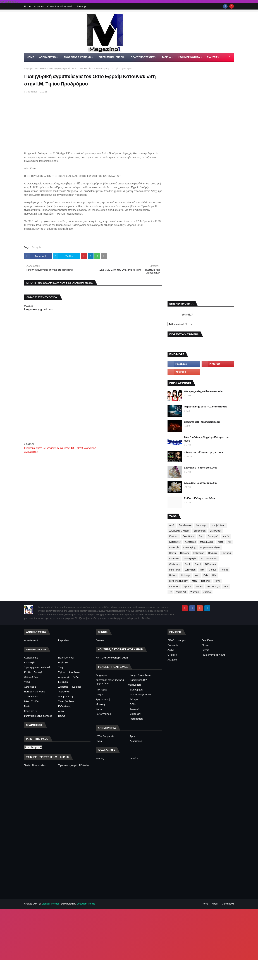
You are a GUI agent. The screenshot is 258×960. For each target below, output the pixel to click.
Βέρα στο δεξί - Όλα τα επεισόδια (202, 422)
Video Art (181, 591)
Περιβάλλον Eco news (213, 655)
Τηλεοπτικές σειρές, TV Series (73, 765)
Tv (170, 591)
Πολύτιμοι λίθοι (66, 657)
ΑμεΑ (171, 525)
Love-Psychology (178, 580)
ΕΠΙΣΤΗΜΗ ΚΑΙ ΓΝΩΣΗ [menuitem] (111, 57)
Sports (187, 586)
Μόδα (220, 541)
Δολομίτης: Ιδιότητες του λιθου (200, 483)
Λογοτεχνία (190, 541)
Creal (198, 564)
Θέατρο (134, 699)
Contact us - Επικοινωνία (60, 6)
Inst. (197, 575)
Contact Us (228, 903)
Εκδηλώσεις (215, 530)
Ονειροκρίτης (189, 547)
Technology (213, 586)
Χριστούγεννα (31, 696)
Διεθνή (171, 650)
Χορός (99, 709)
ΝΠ (229, 541)
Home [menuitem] (30, 57)
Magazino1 (31, 91)
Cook (187, 564)
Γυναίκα (134, 758)
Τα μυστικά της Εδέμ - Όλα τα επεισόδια (205, 406)
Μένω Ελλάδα (206, 541)
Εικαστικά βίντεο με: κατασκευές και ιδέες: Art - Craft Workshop (60, 448)
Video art (135, 714)
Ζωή (60, 667)
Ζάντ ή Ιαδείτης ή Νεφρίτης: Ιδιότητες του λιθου (206, 438)
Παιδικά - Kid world (34, 691)
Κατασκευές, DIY (138, 680)
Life (214, 575)
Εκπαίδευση (188, 536)
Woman (194, 591)
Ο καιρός (172, 655)
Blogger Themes (50, 903)
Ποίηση (99, 694)
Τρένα (133, 736)
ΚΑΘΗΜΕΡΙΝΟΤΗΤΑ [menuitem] (189, 57)
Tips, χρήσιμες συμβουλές (37, 667)
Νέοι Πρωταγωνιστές (140, 694)
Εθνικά (205, 645)
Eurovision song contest (38, 716)
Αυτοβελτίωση (65, 696)
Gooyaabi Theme (86, 903)
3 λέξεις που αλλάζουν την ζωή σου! (203, 452)
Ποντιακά (212, 553)
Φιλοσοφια (174, 558)
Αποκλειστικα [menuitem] (48, 57)
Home (27, 6)
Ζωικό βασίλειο (66, 701)
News (217, 580)
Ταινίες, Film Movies (35, 765)
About (215, 903)
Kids (206, 575)
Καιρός (226, 536)
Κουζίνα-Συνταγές (33, 672)
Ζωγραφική (212, 536)
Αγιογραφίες (31, 452)
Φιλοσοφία (29, 662)
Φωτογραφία (190, 558)
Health (224, 569)
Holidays (185, 575)
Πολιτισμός (199, 553)
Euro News (174, 569)
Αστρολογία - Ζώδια (68, 677)
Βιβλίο (133, 704)
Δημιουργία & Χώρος (179, 530)
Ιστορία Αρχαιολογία (140, 675)
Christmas (174, 564)
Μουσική (100, 704)
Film (202, 569)
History (173, 575)
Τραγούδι (135, 709)
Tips (226, 586)
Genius (212, 569)
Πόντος (205, 650)
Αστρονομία (201, 525)
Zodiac (207, 591)
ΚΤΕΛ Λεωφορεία (105, 736)
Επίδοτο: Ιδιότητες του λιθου (199, 498)
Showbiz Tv (30, 711)
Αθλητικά (172, 659)
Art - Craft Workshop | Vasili (112, 657)
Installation (136, 718)
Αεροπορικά (136, 741)
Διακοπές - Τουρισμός (69, 686)
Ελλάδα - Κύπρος (177, 640)
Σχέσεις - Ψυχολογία (69, 672)
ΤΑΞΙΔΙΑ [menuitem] (166, 57)
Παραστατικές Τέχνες (210, 547)
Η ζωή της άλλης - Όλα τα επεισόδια (203, 391)
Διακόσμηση (200, 530)
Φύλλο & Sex (31, 677)
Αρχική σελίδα (31, 68)
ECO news (210, 564)
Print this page (33, 747)
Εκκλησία (43, 68)
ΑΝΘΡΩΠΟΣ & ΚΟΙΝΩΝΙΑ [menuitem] (78, 57)
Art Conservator (208, 558)
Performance (103, 714)
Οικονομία (174, 547)
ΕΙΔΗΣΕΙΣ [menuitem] (212, 57)
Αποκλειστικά (185, 525)
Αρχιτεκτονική (103, 699)
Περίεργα (184, 553)
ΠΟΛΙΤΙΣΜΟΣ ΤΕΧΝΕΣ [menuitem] (143, 57)
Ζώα (201, 536)
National (205, 580)
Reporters (174, 586)
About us (39, 6)
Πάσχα (172, 553)
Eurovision (190, 569)
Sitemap (81, 6)
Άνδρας (100, 758)
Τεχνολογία (64, 691)
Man (194, 580)
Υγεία (27, 682)
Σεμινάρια (226, 553)
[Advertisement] (93, 416)
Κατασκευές (175, 541)
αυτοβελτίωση (218, 525)
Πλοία (99, 741)
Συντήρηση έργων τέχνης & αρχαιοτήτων (110, 681)
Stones (199, 586)
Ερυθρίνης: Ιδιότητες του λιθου (200, 467)
